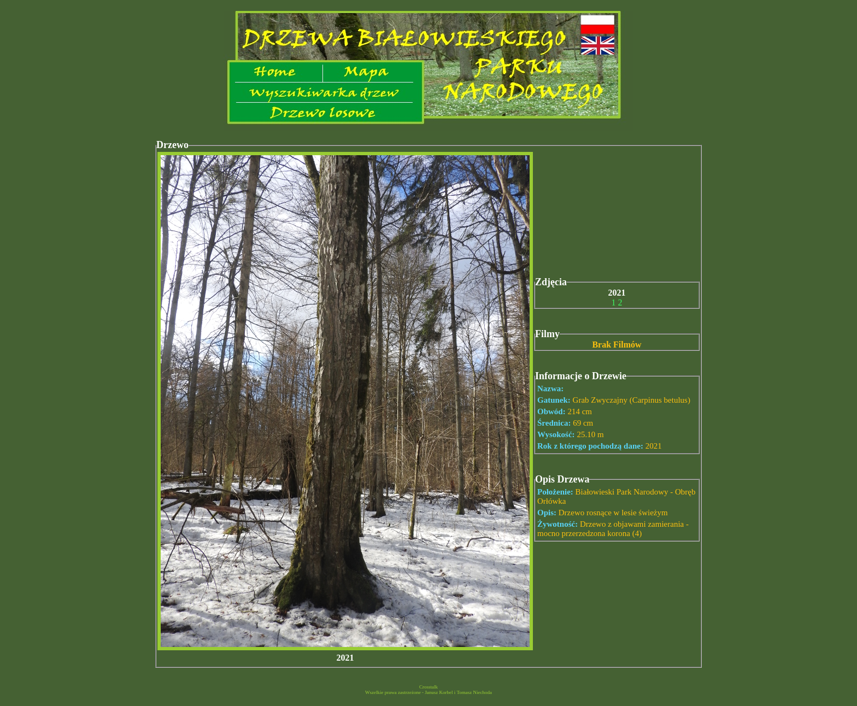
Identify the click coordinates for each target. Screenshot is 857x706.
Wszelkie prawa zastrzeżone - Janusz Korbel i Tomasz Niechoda (428, 692)
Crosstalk (428, 687)
